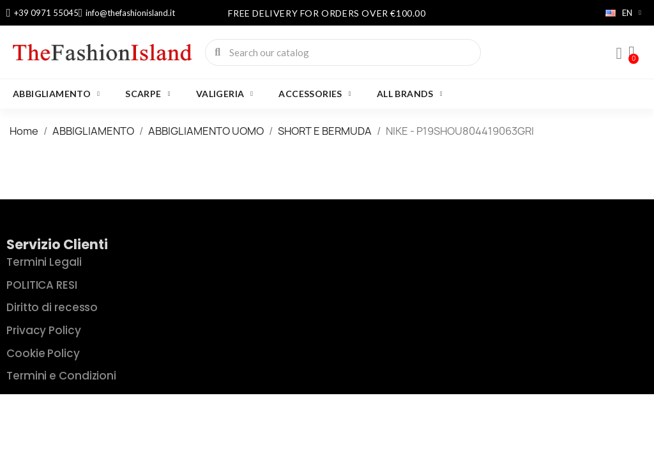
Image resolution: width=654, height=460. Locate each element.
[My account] (619, 53)
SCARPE (147, 93)
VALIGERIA (225, 93)
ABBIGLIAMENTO (56, 93)
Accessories (314, 93)
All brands (410, 93)
